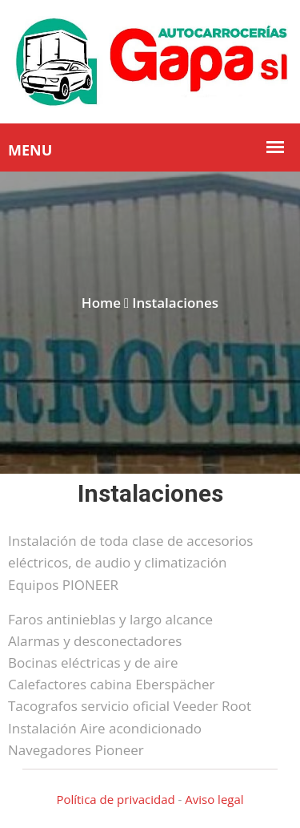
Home (101, 302)
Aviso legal (214, 799)
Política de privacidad (115, 799)
